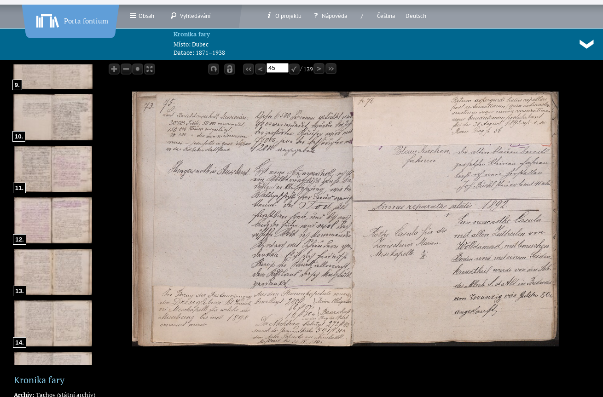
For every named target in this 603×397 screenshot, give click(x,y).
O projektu (284, 16)
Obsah (141, 16)
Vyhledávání (190, 16)
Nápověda (329, 16)
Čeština (386, 16)
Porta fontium (71, 18)
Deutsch (416, 16)
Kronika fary (192, 34)
